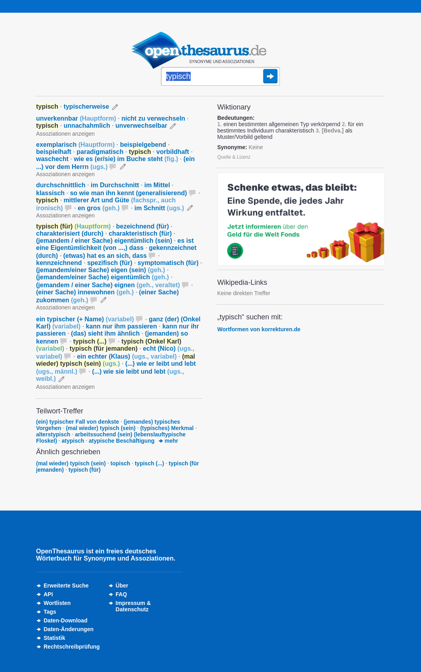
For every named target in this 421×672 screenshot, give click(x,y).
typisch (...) (149, 463)
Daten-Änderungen (69, 629)
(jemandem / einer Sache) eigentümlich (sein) (104, 240)
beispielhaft (53, 151)
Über (122, 585)
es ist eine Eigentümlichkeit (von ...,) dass (114, 244)
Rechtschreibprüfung (72, 646)
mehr (168, 441)
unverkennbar (76, 118)
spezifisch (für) (109, 262)
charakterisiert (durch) (69, 233)
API (48, 594)
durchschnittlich (60, 185)
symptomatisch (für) (168, 262)
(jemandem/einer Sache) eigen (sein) (100, 270)
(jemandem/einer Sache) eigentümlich (102, 277)
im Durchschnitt (115, 185)
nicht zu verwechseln (153, 118)
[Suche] (220, 77)
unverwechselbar (141, 125)
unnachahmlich (86, 125)
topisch (120, 463)
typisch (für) (85, 470)
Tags (50, 612)
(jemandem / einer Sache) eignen (108, 285)
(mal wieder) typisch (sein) (101, 428)
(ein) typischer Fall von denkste (77, 422)
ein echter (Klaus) (127, 356)
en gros (99, 208)
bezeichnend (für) (142, 226)
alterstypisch (53, 434)
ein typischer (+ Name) (85, 319)
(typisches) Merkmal (167, 428)
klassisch (50, 193)
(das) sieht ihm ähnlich (105, 333)
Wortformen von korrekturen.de (258, 329)
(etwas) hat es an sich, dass (105, 255)
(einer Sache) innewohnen (85, 292)
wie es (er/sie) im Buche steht (126, 159)
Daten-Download (65, 620)
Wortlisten (57, 603)
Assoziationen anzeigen (65, 134)
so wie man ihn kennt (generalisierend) (128, 193)
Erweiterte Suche (66, 585)
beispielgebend (143, 144)
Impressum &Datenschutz (133, 606)
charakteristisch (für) (140, 233)
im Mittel (157, 185)
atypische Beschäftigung (122, 441)
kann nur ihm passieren (121, 326)
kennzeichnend (59, 262)
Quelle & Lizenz (234, 157)
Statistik (54, 638)
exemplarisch (75, 144)
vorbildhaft (172, 151)
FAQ (121, 594)
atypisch (73, 441)
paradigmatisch (100, 151)
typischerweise (86, 106)
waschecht (52, 159)
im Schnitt (159, 208)
